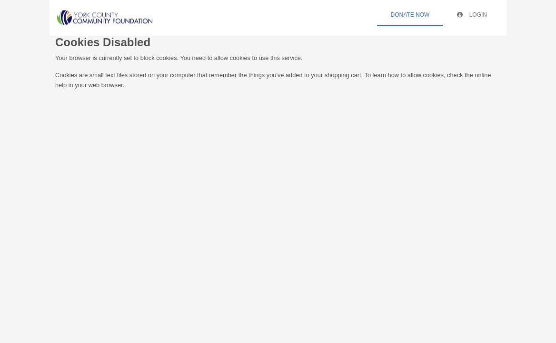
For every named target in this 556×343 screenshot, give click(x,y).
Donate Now (410, 14)
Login (472, 14)
